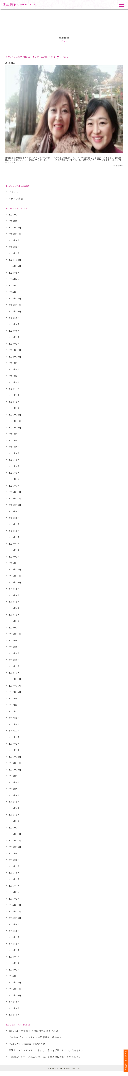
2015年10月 (18, 847)
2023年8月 (17, 324)
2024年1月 (17, 292)
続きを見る (118, 166)
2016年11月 (18, 763)
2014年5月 (17, 950)
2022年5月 (17, 382)
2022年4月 (17, 388)
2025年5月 (17, 253)
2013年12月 (18, 982)
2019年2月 (17, 621)
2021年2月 (17, 479)
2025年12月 (18, 227)
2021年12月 (18, 414)
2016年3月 (17, 814)
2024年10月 (18, 266)
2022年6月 (17, 376)
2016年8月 (17, 782)
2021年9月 (17, 434)
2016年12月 (18, 756)
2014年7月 (17, 937)
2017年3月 (17, 737)
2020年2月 (17, 556)
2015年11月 (18, 840)
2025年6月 (17, 247)
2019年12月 (18, 569)
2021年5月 (17, 459)
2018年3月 (17, 660)
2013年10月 (18, 995)
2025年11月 (18, 234)
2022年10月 (18, 356)
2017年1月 (17, 750)
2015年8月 (17, 860)
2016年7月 (17, 789)
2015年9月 (17, 853)
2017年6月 (17, 718)
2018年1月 (17, 672)
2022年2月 (17, 401)
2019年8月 (17, 588)
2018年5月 (17, 647)
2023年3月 (17, 337)
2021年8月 (17, 440)
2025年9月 (17, 240)
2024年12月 (18, 259)
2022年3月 (17, 395)
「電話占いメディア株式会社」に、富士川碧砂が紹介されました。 (63, 1061)
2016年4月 (17, 808)
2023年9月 (17, 318)
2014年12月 (18, 905)
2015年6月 (17, 872)
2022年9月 (17, 363)
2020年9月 (17, 511)
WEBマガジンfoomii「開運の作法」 (38, 1043)
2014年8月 (17, 931)
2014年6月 (17, 943)
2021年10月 (18, 427)
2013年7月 (17, 1014)
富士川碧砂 (19, 4)
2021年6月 (17, 453)
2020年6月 (17, 531)
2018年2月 (17, 666)
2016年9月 (17, 776)
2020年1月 (17, 563)
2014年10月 (18, 918)
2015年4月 (17, 885)
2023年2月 (17, 343)
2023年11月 (18, 305)
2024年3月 (17, 285)
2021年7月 (17, 447)
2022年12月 (18, 350)
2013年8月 (17, 1008)
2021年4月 (17, 466)
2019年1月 (17, 627)
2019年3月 (17, 614)
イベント (16, 192)
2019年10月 (18, 582)
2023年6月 (17, 330)
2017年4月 (17, 731)
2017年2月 (17, 743)
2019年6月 (17, 595)
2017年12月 (18, 679)
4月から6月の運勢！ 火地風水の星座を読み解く (47, 1031)
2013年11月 (18, 989)
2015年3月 (17, 892)
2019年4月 (17, 608)
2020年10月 (18, 505)
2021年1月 (17, 485)
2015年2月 (17, 898)
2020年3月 (17, 550)
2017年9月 (17, 698)
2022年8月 (17, 369)
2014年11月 (18, 911)
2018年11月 (18, 634)
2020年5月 (17, 537)
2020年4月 (17, 543)
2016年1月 (17, 827)
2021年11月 (18, 421)
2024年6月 (17, 279)
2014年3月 (17, 963)
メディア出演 (20, 198)
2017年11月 (18, 685)
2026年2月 (17, 221)
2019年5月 (17, 601)
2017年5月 (17, 724)
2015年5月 (17, 879)
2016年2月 (17, 821)
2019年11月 (18, 576)
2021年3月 (17, 472)
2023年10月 (18, 311)
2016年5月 (17, 801)
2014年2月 (17, 969)
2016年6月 (17, 795)
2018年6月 (17, 640)
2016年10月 (18, 769)
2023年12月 (18, 298)
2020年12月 (18, 492)
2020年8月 (17, 518)
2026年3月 (17, 214)
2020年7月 (17, 524)
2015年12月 (18, 834)
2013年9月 (17, 1001)
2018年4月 (17, 653)
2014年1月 (17, 976)
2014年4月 (17, 956)
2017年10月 (18, 692)
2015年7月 (17, 866)
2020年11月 (18, 498)
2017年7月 (17, 711)
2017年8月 (17, 705)
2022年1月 (17, 408)
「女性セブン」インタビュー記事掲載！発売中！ (49, 1037)
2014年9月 (17, 924)
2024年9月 (17, 272)
